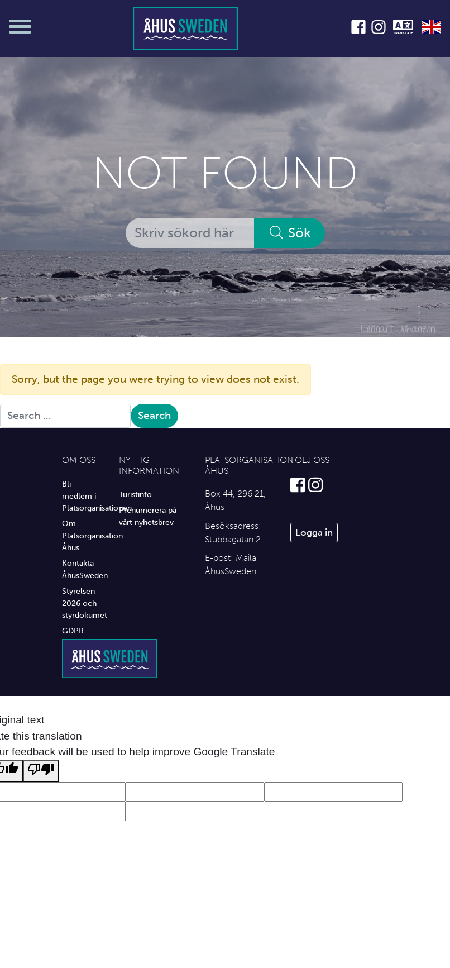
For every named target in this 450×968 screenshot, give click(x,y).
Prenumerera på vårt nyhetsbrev (147, 516)
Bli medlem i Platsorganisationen (82, 496)
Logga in (314, 532)
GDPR (73, 631)
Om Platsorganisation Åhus (82, 535)
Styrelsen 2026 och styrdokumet (82, 603)
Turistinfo (135, 494)
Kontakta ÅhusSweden (82, 569)
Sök (289, 233)
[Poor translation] (41, 771)
